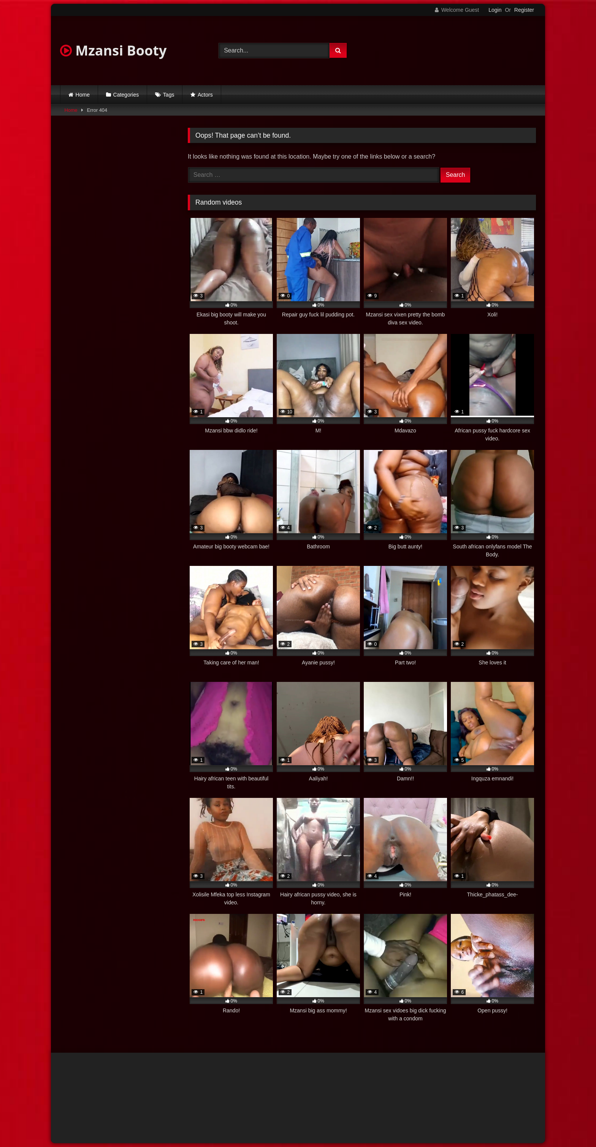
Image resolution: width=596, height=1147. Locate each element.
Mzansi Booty (113, 50)
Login (494, 10)
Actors (205, 95)
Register (524, 10)
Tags (168, 95)
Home (83, 95)
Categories (126, 95)
